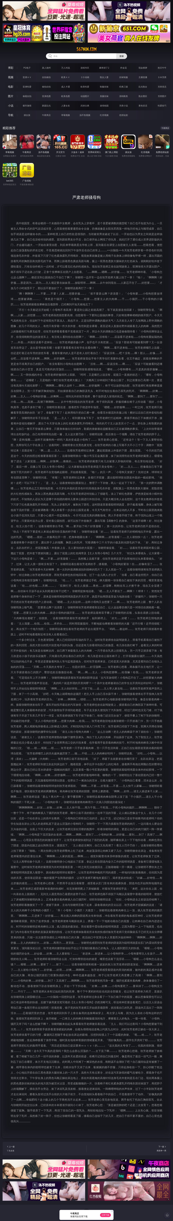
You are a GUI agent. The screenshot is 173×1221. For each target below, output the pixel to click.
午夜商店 (46, 115)
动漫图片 (85, 96)
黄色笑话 (143, 105)
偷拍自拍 (46, 86)
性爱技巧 (162, 105)
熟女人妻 (104, 77)
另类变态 (162, 86)
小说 (10, 105)
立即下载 (105, 1215)
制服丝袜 (104, 86)
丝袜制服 (123, 77)
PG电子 (27, 67)
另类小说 (123, 105)
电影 (10, 86)
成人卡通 (65, 86)
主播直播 (143, 77)
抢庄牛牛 (162, 67)
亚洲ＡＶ (27, 77)
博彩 (10, 68)
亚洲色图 (46, 96)
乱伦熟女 (143, 86)
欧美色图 (65, 96)
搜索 (121, 56)
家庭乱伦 (46, 105)
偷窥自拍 (27, 96)
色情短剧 (123, 115)
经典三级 (123, 86)
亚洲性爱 (27, 86)
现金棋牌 (143, 67)
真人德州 (46, 67)
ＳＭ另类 (162, 77)
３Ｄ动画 (85, 77)
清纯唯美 (123, 96)
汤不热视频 (84, 115)
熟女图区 (143, 96)
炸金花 (123, 67)
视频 (10, 77)
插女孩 (27, 115)
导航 (10, 115)
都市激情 (27, 105)
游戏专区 (85, 67)
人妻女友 (65, 105)
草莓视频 (65, 115)
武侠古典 (85, 105)
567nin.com (86, 49)
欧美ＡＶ (65, 77)
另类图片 (162, 96)
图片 (10, 96)
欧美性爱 (85, 86)
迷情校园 (104, 105)
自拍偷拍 (46, 77)
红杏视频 (104, 115)
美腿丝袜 (104, 96)
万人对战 (65, 67)
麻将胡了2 (104, 67)
